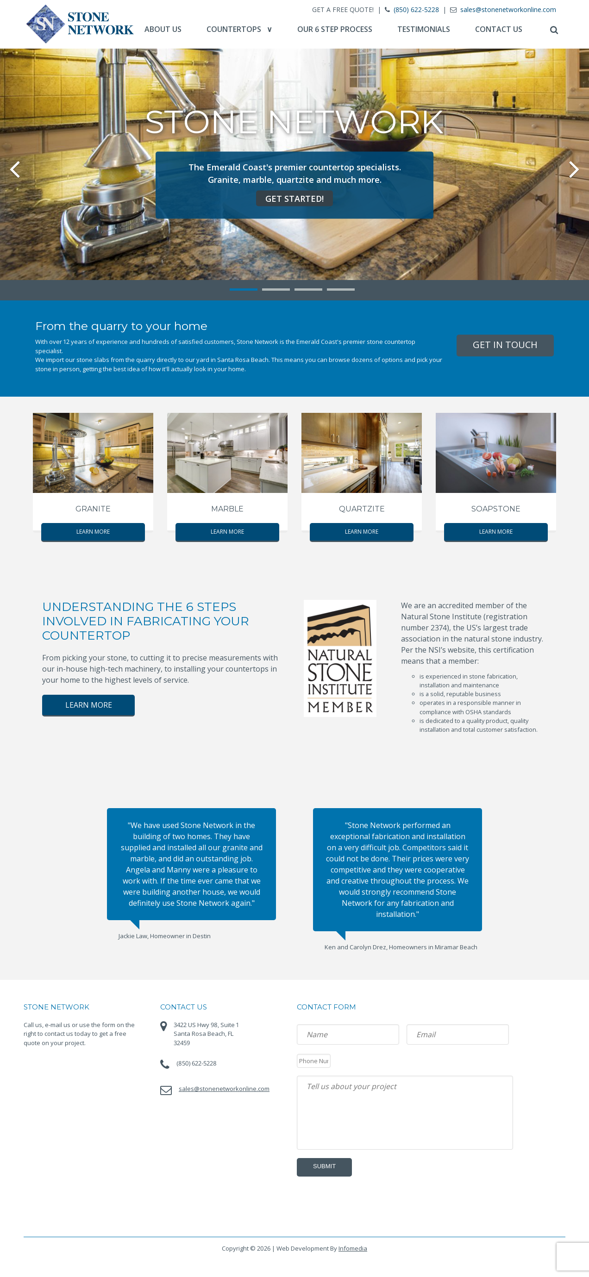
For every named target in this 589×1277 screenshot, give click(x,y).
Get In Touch (505, 344)
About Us (162, 29)
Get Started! (294, 198)
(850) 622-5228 (415, 9)
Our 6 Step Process (333, 29)
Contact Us (497, 29)
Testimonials (422, 29)
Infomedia (352, 1244)
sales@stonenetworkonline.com (507, 9)
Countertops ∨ (238, 29)
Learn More (93, 532)
